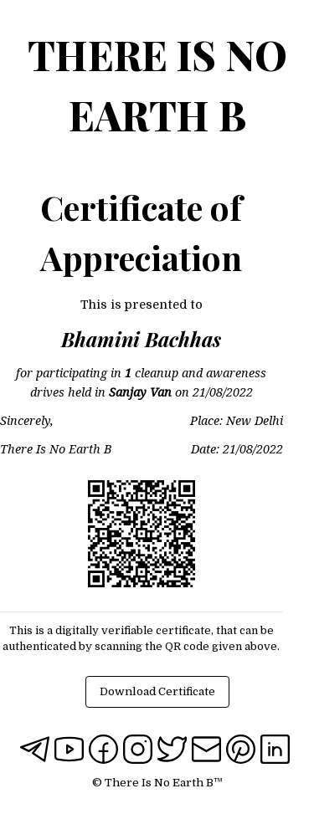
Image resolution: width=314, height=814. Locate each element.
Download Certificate (157, 691)
